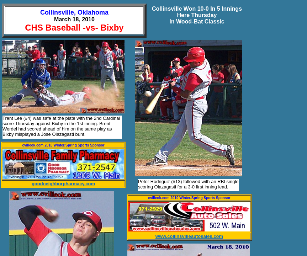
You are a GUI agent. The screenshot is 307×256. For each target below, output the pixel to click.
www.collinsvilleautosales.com (189, 236)
